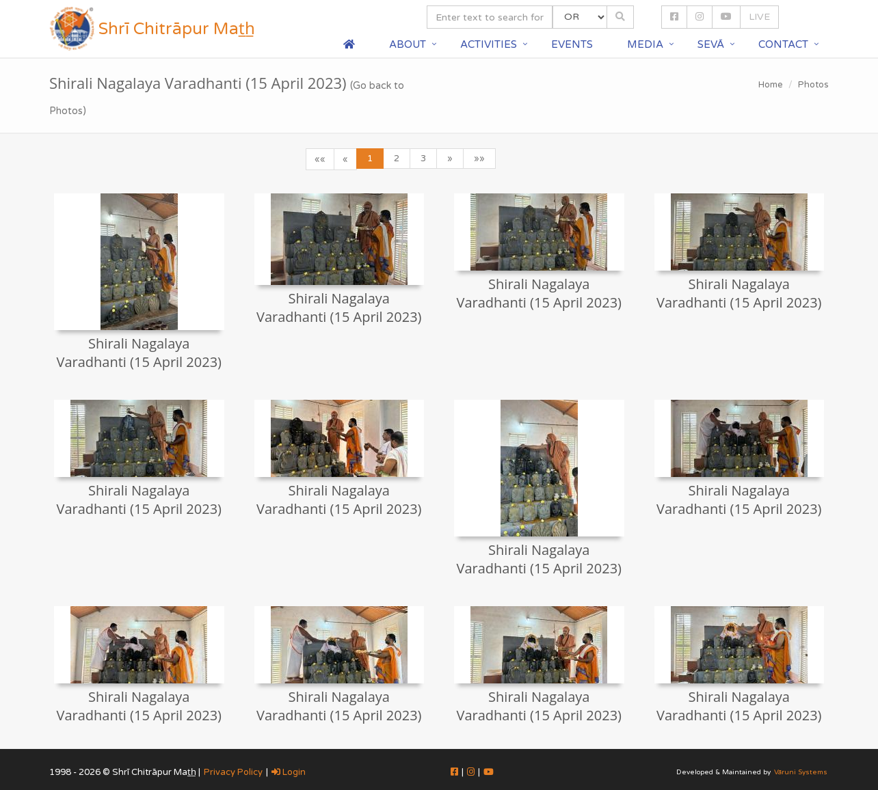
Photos (813, 84)
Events (572, 44)
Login (288, 772)
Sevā (710, 44)
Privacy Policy (233, 772)
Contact (783, 44)
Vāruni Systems (800, 772)
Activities (488, 44)
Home (770, 84)
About (407, 44)
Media (645, 44)
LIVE (759, 17)
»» (479, 158)
